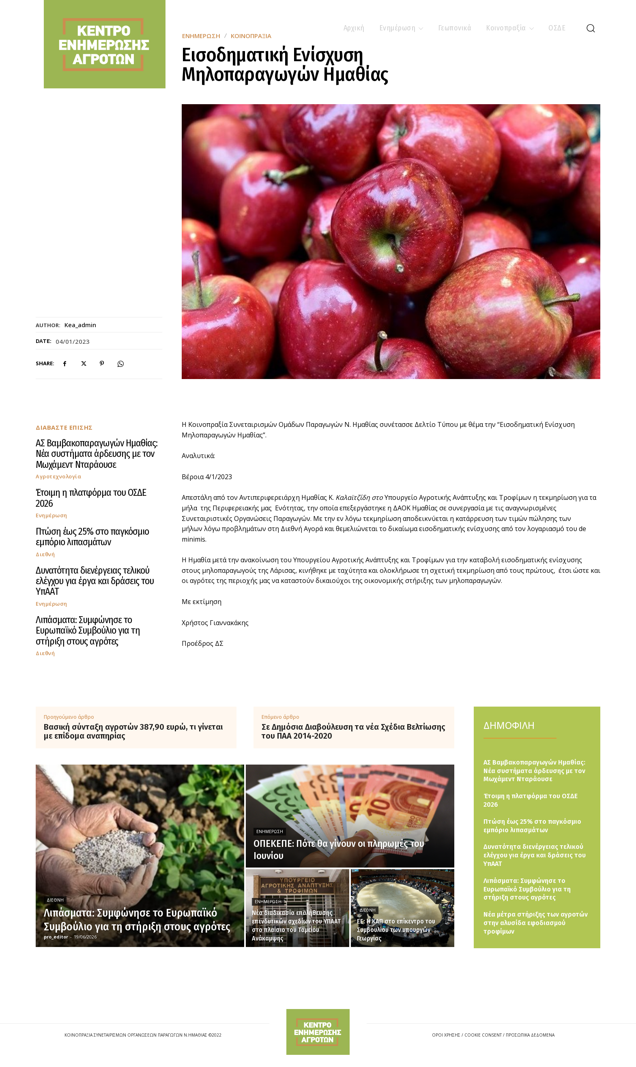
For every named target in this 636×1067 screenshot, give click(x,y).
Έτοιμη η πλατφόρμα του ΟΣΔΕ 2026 (91, 498)
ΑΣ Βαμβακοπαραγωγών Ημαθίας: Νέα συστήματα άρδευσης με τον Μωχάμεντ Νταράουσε (96, 453)
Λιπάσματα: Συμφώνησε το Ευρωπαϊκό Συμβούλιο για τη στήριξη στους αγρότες (88, 630)
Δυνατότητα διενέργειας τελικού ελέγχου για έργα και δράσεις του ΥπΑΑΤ (95, 581)
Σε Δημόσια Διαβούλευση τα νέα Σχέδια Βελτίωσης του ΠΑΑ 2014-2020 (353, 731)
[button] (590, 28)
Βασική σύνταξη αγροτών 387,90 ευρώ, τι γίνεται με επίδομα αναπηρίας (133, 731)
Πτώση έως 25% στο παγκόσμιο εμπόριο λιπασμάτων (92, 537)
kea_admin (80, 324)
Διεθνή (45, 554)
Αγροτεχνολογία (58, 476)
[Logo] (318, 1032)
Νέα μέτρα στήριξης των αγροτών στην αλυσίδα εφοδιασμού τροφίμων (535, 923)
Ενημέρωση (51, 515)
